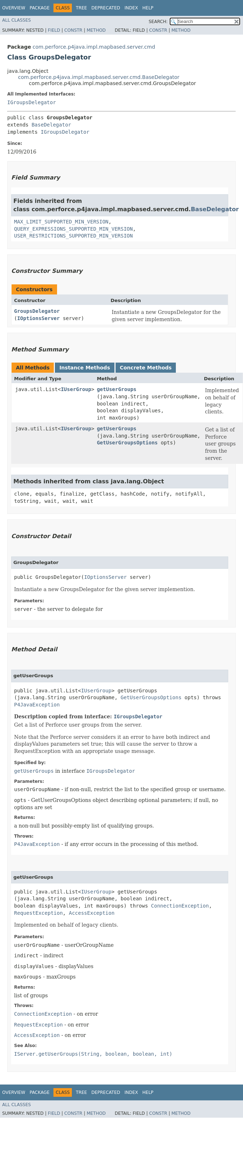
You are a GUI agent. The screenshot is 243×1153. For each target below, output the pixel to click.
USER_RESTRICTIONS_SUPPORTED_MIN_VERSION (73, 236)
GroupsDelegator (37, 311)
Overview (13, 7)
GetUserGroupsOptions (127, 442)
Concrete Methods (146, 368)
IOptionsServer (38, 318)
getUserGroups (116, 389)
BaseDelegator (51, 125)
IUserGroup (76, 389)
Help (147, 7)
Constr (73, 30)
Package (39, 7)
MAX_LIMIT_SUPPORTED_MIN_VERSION (61, 222)
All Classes (16, 20)
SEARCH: (158, 21)
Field (54, 30)
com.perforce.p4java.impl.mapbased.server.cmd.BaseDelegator (98, 77)
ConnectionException (180, 906)
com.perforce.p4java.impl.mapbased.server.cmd (93, 47)
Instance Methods (84, 368)
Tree (81, 7)
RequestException (38, 913)
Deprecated (105, 7)
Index (131, 7)
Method (96, 30)
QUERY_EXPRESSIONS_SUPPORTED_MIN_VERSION (73, 229)
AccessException (91, 913)
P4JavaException (37, 705)
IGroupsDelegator (31, 102)
